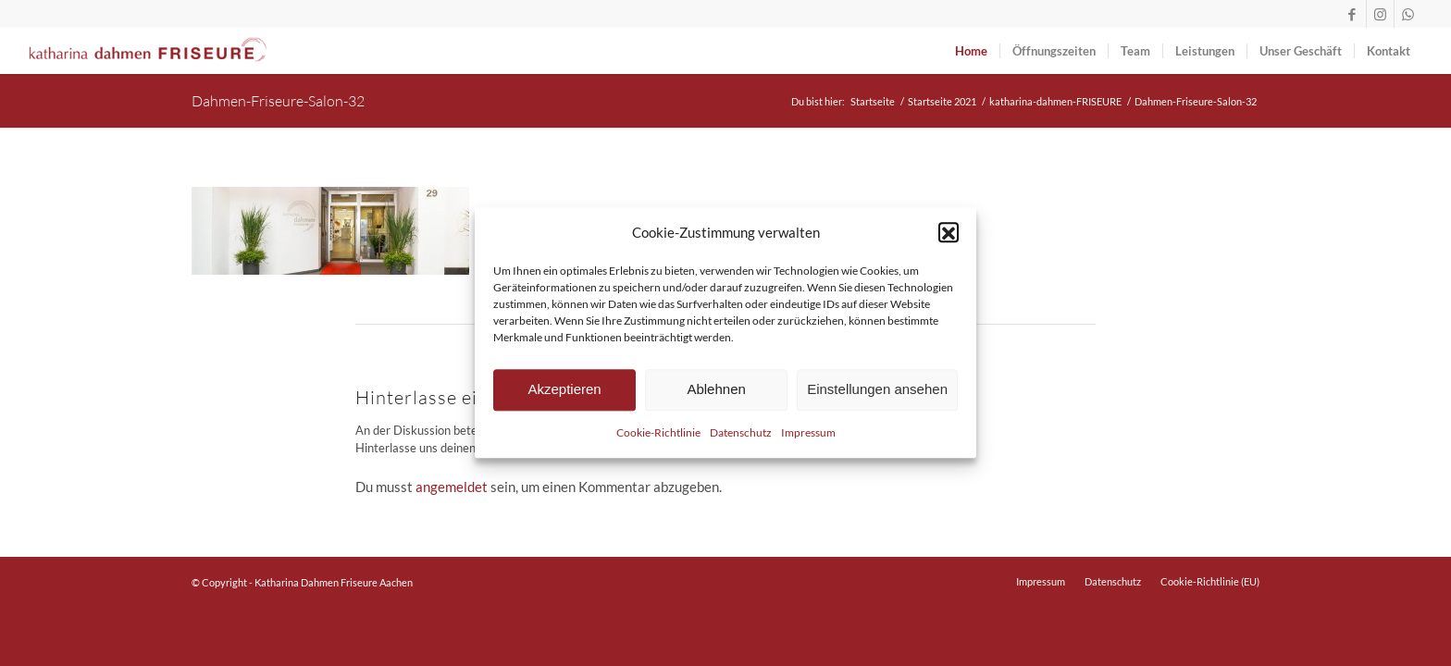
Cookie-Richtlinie (658, 440)
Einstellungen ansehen (877, 397)
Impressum (808, 440)
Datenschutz (741, 440)
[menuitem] (971, 51)
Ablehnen (716, 397)
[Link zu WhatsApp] (1408, 14)
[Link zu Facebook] (1352, 14)
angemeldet (451, 486)
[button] (948, 240)
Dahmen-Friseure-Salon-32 (278, 100)
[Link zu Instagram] (1380, 14)
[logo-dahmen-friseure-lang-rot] (148, 51)
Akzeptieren (564, 397)
